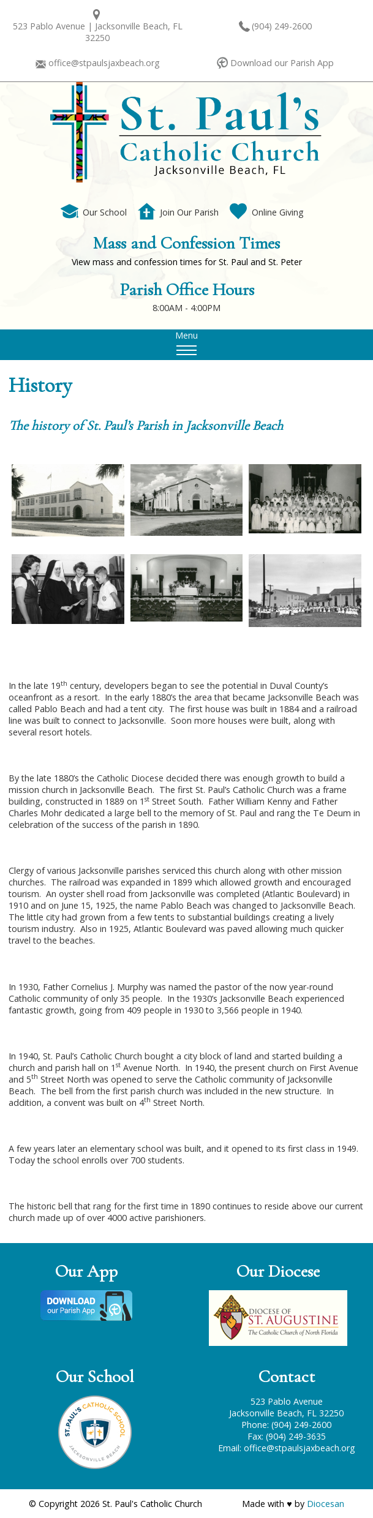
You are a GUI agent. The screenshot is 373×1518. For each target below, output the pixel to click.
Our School (94, 212)
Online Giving (267, 212)
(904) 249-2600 (282, 26)
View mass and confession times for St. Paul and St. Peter (187, 262)
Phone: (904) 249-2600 (286, 1424)
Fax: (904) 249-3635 (286, 1436)
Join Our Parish (178, 212)
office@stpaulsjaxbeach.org (104, 63)
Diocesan (325, 1503)
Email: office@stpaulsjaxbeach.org (286, 1448)
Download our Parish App (282, 63)
